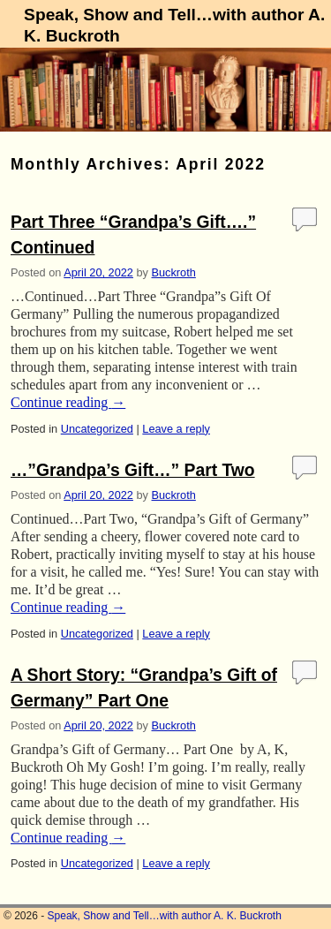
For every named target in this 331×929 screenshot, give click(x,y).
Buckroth (174, 272)
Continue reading (68, 402)
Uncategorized (97, 428)
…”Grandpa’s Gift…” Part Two (133, 470)
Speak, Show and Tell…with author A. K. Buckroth (165, 916)
